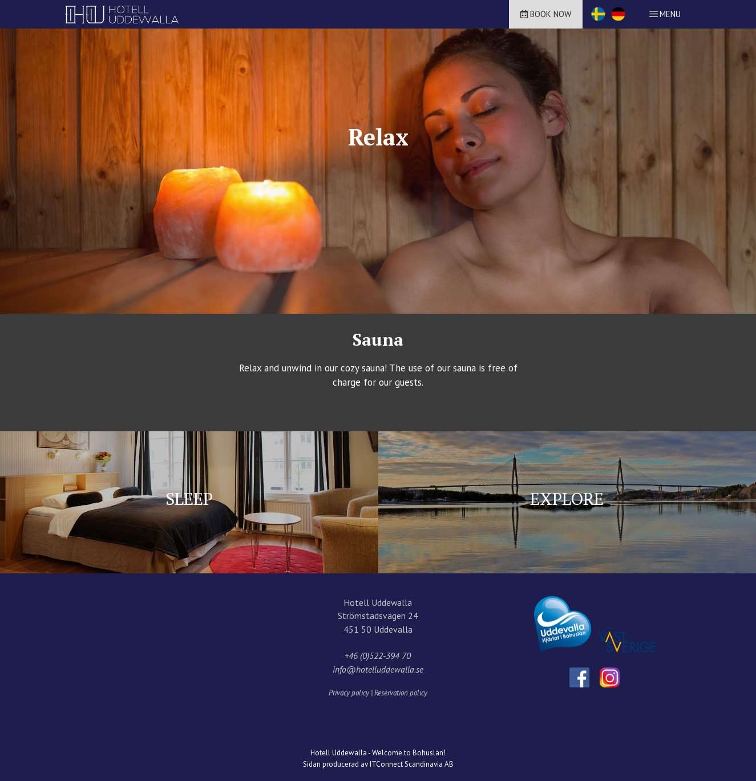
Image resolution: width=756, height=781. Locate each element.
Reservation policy (400, 693)
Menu (670, 14)
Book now (545, 14)
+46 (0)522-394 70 (378, 655)
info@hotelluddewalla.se (378, 669)
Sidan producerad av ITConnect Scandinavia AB (378, 764)
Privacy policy (349, 693)
